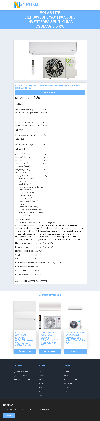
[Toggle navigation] (84, 5)
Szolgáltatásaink (70, 379)
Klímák (66, 376)
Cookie (67, 387)
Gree (41, 372)
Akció (41, 395)
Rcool (41, 391)
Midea (41, 376)
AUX (40, 387)
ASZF (66, 391)
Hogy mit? (45, 410)
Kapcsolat (68, 383)
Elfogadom (9, 415)
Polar (41, 383)
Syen (41, 379)
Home (66, 372)
